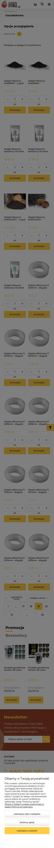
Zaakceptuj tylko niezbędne (27, 814)
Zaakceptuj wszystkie (27, 831)
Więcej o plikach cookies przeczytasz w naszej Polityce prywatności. (24, 805)
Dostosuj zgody (27, 822)
